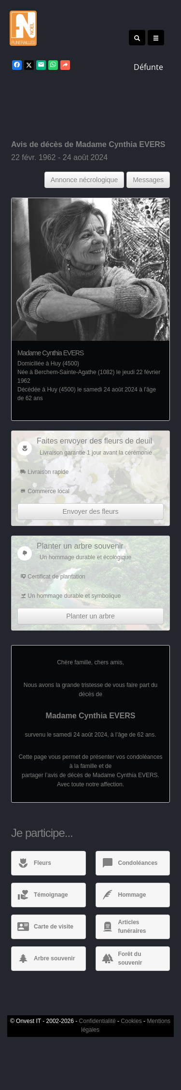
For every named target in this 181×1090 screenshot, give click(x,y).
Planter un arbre (90, 616)
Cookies (131, 1021)
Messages (148, 180)
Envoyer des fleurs (91, 511)
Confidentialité (97, 1021)
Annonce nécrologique (84, 180)
